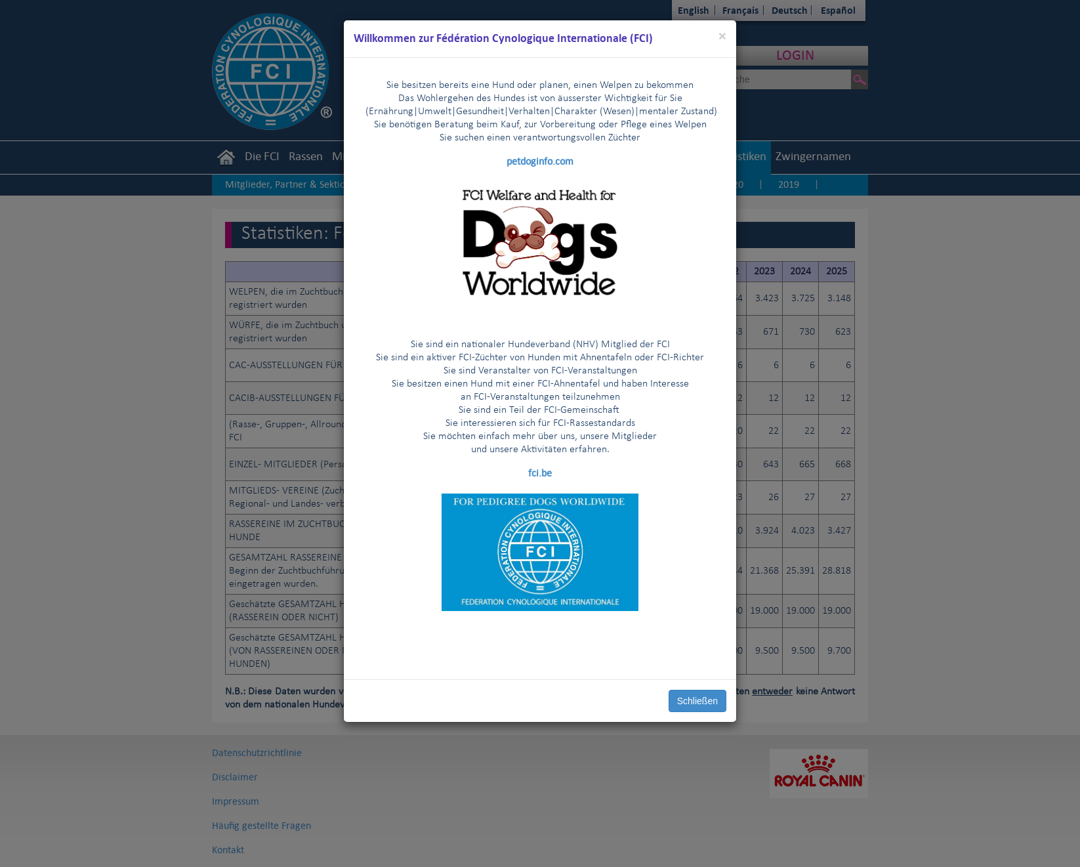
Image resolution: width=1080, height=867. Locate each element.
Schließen (697, 701)
